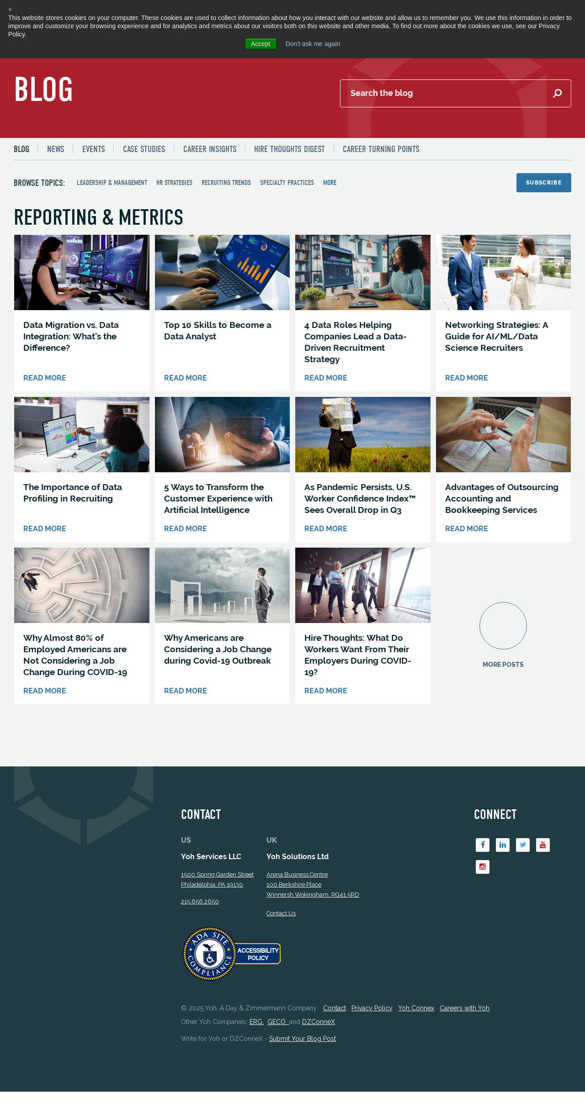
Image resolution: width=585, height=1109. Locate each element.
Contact (334, 1009)
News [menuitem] (55, 149)
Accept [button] (261, 44)
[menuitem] (25, 149)
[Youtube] (543, 847)
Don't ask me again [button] (313, 44)
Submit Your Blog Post (302, 1040)
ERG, (257, 1023)
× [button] (10, 9)
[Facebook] (483, 847)
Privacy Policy (372, 1009)
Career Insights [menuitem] (210, 149)
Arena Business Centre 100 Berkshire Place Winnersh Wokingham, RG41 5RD (312, 885)
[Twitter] (523, 847)
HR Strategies (174, 183)
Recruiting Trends (226, 183)
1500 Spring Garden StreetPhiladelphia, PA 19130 (217, 880)
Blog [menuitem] (21, 149)
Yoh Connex (416, 1009)
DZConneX (318, 1023)
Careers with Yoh (464, 1009)
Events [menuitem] (93, 149)
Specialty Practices (287, 183)
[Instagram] (483, 869)
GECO (278, 1023)
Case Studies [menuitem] (144, 149)
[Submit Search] (557, 93)
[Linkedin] (503, 847)
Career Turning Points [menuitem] (381, 149)
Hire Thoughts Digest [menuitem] (290, 149)
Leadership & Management (112, 183)
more (329, 183)
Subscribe (544, 183)
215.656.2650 (200, 902)
